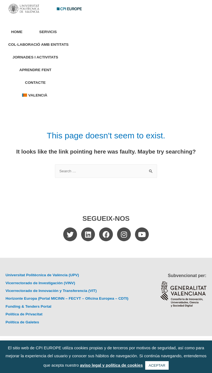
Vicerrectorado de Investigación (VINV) (40, 283)
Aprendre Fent (35, 70)
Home (16, 32)
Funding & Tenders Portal (28, 306)
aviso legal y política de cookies (111, 365)
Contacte (35, 82)
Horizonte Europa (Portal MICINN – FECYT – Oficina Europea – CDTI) (67, 298)
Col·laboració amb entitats (38, 44)
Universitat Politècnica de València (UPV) (42, 275)
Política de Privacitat (24, 314)
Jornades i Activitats (35, 57)
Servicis (49, 32)
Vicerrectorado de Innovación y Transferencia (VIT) (51, 291)
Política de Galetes (22, 322)
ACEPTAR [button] (157, 365)
